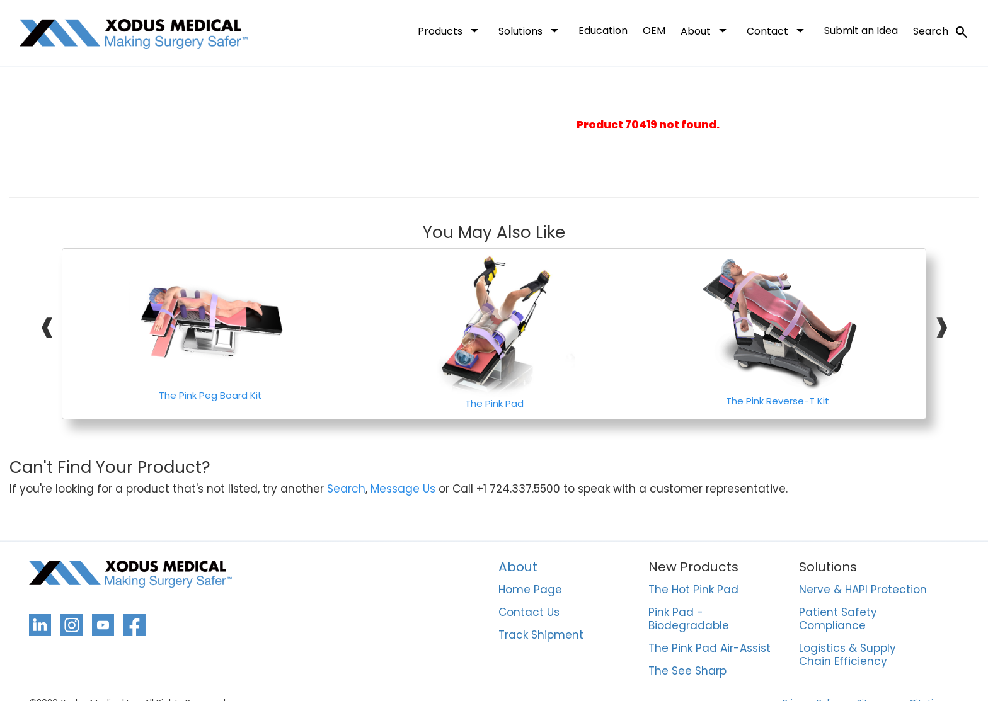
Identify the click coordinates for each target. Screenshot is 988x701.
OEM (654, 30)
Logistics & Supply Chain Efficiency (847, 655)
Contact (778, 30)
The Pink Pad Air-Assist (709, 649)
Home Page (530, 590)
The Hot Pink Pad (693, 590)
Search (941, 32)
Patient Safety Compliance (838, 619)
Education (603, 30)
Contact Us (529, 613)
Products (450, 30)
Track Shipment (540, 635)
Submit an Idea (861, 30)
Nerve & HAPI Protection (863, 590)
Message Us (402, 489)
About (706, 30)
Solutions (530, 30)
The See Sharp (687, 671)
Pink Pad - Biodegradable (688, 619)
